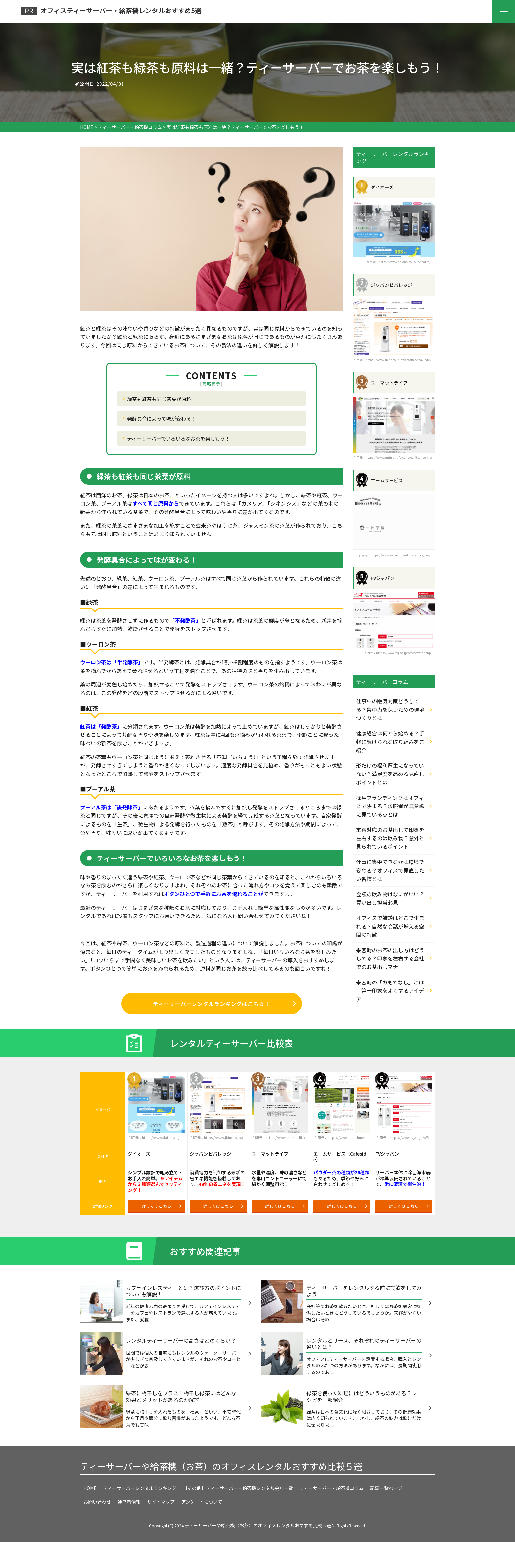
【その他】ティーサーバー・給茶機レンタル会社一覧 (238, 1488)
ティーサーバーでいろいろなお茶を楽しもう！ (178, 438)
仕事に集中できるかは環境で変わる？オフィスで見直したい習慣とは (390, 870)
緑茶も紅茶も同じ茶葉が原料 (159, 398)
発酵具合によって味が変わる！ (161, 418)
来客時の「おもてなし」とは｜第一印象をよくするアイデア (390, 990)
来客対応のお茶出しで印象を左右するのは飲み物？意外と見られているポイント (390, 838)
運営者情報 (129, 1501)
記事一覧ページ (386, 1488)
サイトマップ (161, 1501)
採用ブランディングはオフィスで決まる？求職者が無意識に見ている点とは (390, 806)
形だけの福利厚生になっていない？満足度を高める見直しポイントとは (390, 773)
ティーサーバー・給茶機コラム (332, 1488)
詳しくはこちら (162, 1206)
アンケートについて (201, 1501)
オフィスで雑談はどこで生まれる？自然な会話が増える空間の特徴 (390, 926)
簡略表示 (211, 383)
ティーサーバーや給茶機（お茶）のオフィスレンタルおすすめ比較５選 (221, 1466)
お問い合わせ (97, 1501)
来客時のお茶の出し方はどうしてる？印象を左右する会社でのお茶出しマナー (390, 958)
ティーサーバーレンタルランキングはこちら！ (224, 1003)
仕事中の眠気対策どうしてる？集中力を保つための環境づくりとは (390, 709)
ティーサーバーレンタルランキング (139, 1488)
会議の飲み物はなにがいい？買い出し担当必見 (390, 898)
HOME (90, 1488)
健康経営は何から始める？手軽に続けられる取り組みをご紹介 (390, 741)
